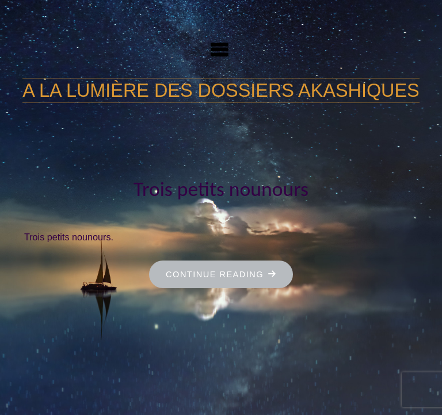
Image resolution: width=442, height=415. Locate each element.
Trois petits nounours (221, 189)
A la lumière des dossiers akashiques (220, 90)
